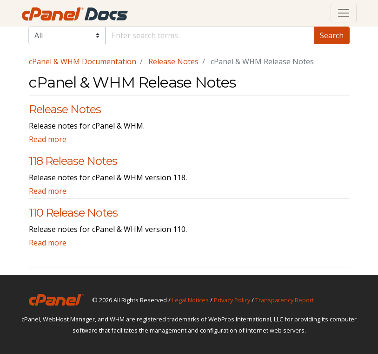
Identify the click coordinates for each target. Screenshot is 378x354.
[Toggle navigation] (344, 13)
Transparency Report (284, 300)
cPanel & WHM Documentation (82, 61)
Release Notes (173, 61)
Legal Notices (190, 300)
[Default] (210, 35)
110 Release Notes (73, 212)
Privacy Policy (232, 300)
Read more (47, 139)
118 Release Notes (73, 161)
